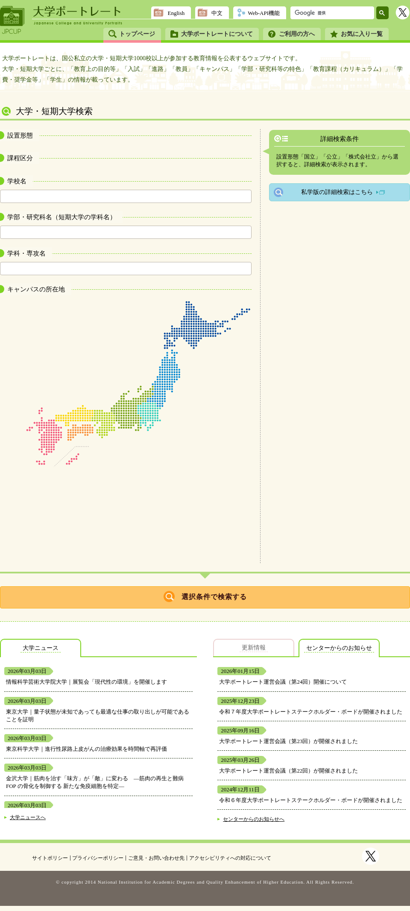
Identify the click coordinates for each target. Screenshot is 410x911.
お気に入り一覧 (362, 34)
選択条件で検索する (214, 596)
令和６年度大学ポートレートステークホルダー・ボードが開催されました (310, 800)
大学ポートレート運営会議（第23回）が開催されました (288, 741)
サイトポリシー (50, 858)
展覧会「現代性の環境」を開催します (120, 682)
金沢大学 (17, 778)
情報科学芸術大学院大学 (36, 682)
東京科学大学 (22, 749)
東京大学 (17, 711)
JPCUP (12, 20)
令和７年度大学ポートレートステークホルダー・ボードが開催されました (310, 711)
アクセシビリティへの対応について (230, 858)
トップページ (137, 34)
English (175, 13)
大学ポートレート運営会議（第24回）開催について (283, 682)
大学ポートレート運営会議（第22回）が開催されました (288, 770)
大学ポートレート (77, 11)
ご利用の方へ (297, 34)
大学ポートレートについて (217, 34)
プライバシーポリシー (97, 858)
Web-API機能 (264, 13)
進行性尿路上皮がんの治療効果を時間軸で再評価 (106, 749)
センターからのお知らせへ (253, 819)
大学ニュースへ (28, 817)
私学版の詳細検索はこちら (337, 192)
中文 (217, 13)
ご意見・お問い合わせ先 (156, 858)
